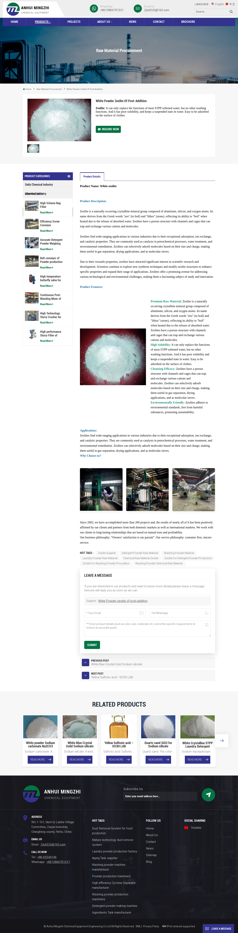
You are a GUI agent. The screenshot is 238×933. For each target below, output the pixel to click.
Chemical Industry (35, 193)
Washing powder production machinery (110, 897)
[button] (221, 740)
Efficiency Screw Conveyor (50, 256)
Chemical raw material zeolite (140, 558)
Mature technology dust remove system (112, 842)
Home (14, 22)
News (132, 22)
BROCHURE (188, 22)
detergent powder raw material (140, 553)
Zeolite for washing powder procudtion (106, 563)
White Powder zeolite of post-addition (122, 601)
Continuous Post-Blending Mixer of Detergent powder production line (50, 329)
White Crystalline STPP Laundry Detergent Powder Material (197, 744)
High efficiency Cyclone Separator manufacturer (114, 885)
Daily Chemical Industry (39, 184)
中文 (230, 4)
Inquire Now (108, 129)
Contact (159, 22)
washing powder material (179, 553)
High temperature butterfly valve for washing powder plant (53, 311)
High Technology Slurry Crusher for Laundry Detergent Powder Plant (51, 347)
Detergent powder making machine (114, 906)
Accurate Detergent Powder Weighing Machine (51, 274)
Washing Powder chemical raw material (159, 563)
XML (138, 926)
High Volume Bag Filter (50, 237)
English (217, 4)
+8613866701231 (112, 10)
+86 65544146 (47, 857)
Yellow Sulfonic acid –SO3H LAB (119, 744)
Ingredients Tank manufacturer (111, 912)
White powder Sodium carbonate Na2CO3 (40, 744)
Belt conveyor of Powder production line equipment (51, 292)
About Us (103, 22)
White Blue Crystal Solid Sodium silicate (80, 744)
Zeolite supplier (107, 553)
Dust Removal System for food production (112, 831)
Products (42, 22)
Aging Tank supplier (105, 858)
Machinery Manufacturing (40, 203)
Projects (74, 22)
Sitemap (151, 855)
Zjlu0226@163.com (156, 10)
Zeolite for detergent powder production (188, 558)
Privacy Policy (151, 926)
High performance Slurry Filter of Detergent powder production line (50, 366)
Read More (46, 245)
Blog (149, 862)
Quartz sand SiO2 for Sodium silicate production (158, 744)
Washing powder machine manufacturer (108, 867)
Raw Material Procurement (49, 89)
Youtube (192, 828)
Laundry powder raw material (100, 558)
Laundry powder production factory (114, 851)
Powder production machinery (111, 876)
